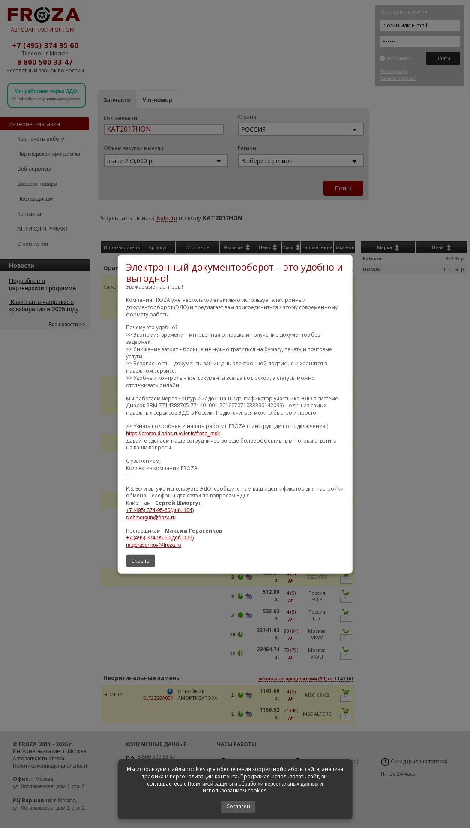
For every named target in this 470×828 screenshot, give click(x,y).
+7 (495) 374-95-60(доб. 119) (160, 538)
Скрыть (140, 560)
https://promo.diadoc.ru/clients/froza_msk (173, 434)
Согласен (238, 806)
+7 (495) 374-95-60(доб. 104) (160, 510)
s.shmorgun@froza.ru (151, 518)
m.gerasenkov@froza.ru (153, 545)
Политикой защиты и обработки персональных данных (253, 784)
